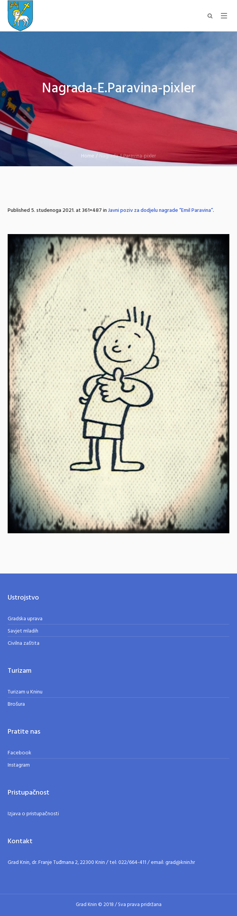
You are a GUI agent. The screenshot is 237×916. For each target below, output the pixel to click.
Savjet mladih (23, 631)
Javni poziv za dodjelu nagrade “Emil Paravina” (160, 210)
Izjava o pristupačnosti (33, 813)
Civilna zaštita (23, 643)
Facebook (19, 753)
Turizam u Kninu (25, 692)
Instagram (19, 765)
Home (87, 156)
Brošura (16, 704)
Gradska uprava (25, 618)
